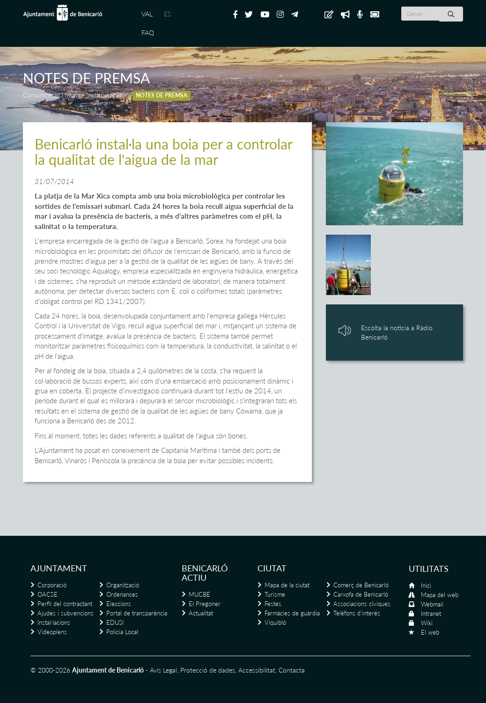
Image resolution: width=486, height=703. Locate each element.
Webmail (432, 604)
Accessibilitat (256, 670)
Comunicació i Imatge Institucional (72, 95)
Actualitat (201, 613)
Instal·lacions (53, 622)
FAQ (147, 33)
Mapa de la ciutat (287, 585)
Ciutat (272, 568)
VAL (147, 14)
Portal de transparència (136, 613)
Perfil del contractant (64, 603)
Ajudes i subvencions (65, 613)
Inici (426, 585)
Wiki (427, 623)
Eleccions (118, 603)
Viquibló (275, 622)
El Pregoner (205, 603)
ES (167, 14)
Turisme (275, 594)
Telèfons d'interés (356, 613)
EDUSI (115, 622)
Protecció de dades (207, 670)
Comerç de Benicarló (361, 585)
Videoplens (52, 632)
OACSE (47, 594)
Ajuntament (58, 568)
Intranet (431, 613)
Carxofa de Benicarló (360, 594)
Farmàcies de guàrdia (292, 613)
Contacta (292, 670)
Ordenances (122, 594)
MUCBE (199, 594)
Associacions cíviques (361, 603)
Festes (273, 603)
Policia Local (122, 632)
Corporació (51, 585)
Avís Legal (163, 670)
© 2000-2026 (50, 670)
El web (430, 632)
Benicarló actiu (205, 573)
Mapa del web (439, 595)
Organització (122, 585)
